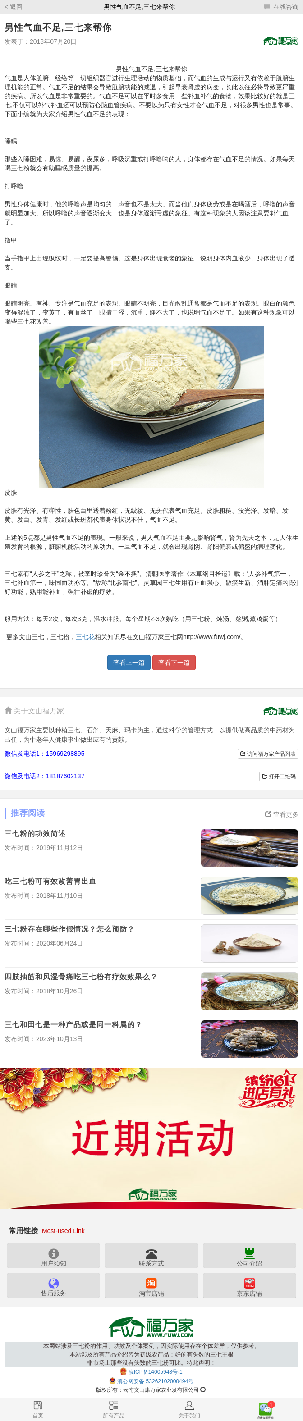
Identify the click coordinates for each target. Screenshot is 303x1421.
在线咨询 (281, 6)
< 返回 (14, 6)
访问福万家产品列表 (268, 754)
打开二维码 (279, 776)
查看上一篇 (129, 662)
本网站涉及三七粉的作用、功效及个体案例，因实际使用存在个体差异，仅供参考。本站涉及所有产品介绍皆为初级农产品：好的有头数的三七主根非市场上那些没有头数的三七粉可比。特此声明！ (151, 1354)
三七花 (85, 636)
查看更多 (281, 814)
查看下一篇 (174, 662)
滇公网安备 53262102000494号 (155, 1381)
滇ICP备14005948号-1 (156, 1372)
